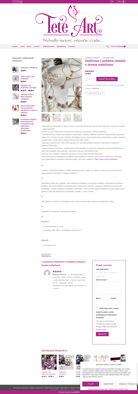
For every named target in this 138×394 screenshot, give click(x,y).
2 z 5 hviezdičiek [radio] (100, 272)
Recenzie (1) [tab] (46, 256)
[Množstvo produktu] (90, 79)
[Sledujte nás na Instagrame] (17, 1)
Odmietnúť (109, 384)
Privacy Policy (101, 327)
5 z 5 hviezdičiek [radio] (100, 276)
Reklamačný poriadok (51, 388)
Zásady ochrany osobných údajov (118, 389)
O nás (22, 46)
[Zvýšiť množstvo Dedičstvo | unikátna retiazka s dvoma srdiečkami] (93, 79)
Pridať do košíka (107, 79)
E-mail (113, 298)
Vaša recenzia (101, 280)
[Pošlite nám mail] (21, 1)
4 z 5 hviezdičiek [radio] (113, 272)
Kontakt (71, 46)
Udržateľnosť (48, 46)
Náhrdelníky (108, 58)
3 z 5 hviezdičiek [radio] (106, 272)
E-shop (37, 47)
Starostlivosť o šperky (67, 388)
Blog (29, 46)
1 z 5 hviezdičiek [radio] (96, 272)
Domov (15, 46)
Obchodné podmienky (21, 388)
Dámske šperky (92, 58)
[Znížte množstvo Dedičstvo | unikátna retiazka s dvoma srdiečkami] (86, 79)
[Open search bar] (108, 47)
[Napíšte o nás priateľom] (95, 93)
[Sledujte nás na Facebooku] (14, 1)
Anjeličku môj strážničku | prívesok (49, 373)
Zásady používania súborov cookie (98, 389)
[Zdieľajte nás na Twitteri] (91, 93)
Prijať (91, 384)
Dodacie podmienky (36, 388)
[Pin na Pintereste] (99, 93)
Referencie (61, 46)
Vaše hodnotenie (102, 269)
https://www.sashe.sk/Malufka (106, 159)
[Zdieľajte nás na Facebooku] (87, 93)
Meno (98, 298)
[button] (112, 1)
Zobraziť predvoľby (127, 384)
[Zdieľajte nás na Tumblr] (102, 93)
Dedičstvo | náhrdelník (62, 373)
